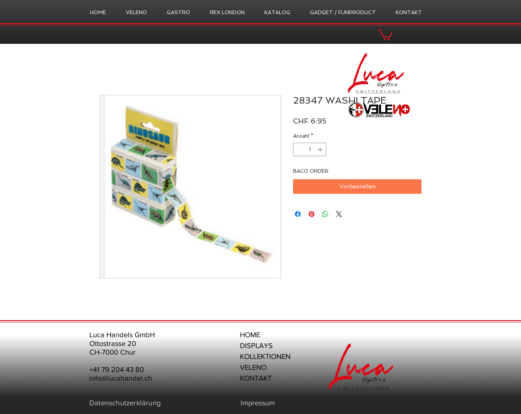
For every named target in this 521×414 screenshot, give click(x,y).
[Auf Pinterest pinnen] (311, 214)
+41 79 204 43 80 (116, 369)
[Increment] (320, 149)
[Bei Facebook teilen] (297, 214)
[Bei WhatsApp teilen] (325, 214)
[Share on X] (339, 214)
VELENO (253, 367)
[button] (385, 34)
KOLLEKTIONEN (265, 356)
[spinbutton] (309, 149)
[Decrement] (298, 149)
